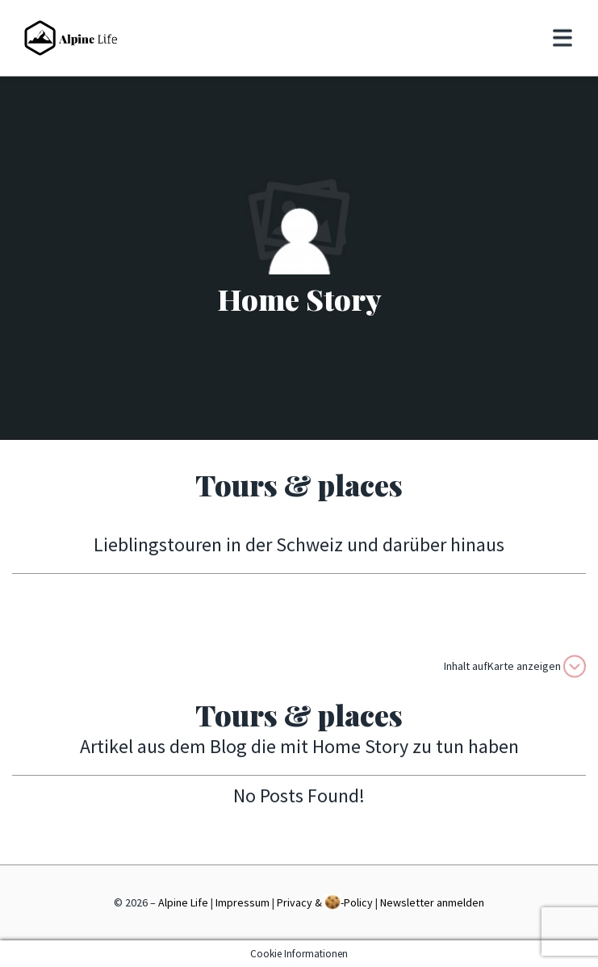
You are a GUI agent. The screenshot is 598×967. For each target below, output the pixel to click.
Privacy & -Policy (325, 902)
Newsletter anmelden (432, 902)
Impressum (242, 902)
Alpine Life (183, 902)
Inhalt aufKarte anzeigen (515, 666)
